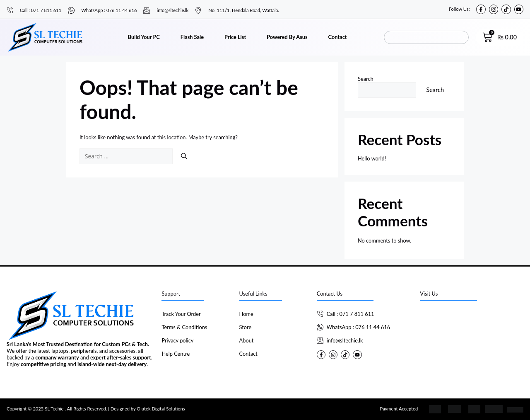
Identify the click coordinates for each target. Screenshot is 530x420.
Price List (235, 37)
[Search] (184, 156)
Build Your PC (144, 37)
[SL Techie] (471, 339)
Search (365, 78)
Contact (337, 37)
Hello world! (372, 158)
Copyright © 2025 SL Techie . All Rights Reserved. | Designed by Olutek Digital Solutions (96, 408)
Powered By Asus (287, 37)
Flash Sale (192, 37)
